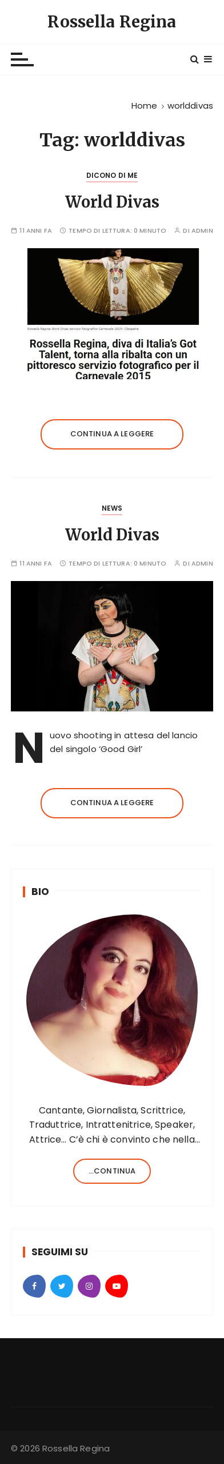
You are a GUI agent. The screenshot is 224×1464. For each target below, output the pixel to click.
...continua (112, 1170)
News (112, 508)
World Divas (112, 202)
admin (202, 231)
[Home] (144, 106)
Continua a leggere (112, 433)
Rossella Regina (111, 21)
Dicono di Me (112, 175)
